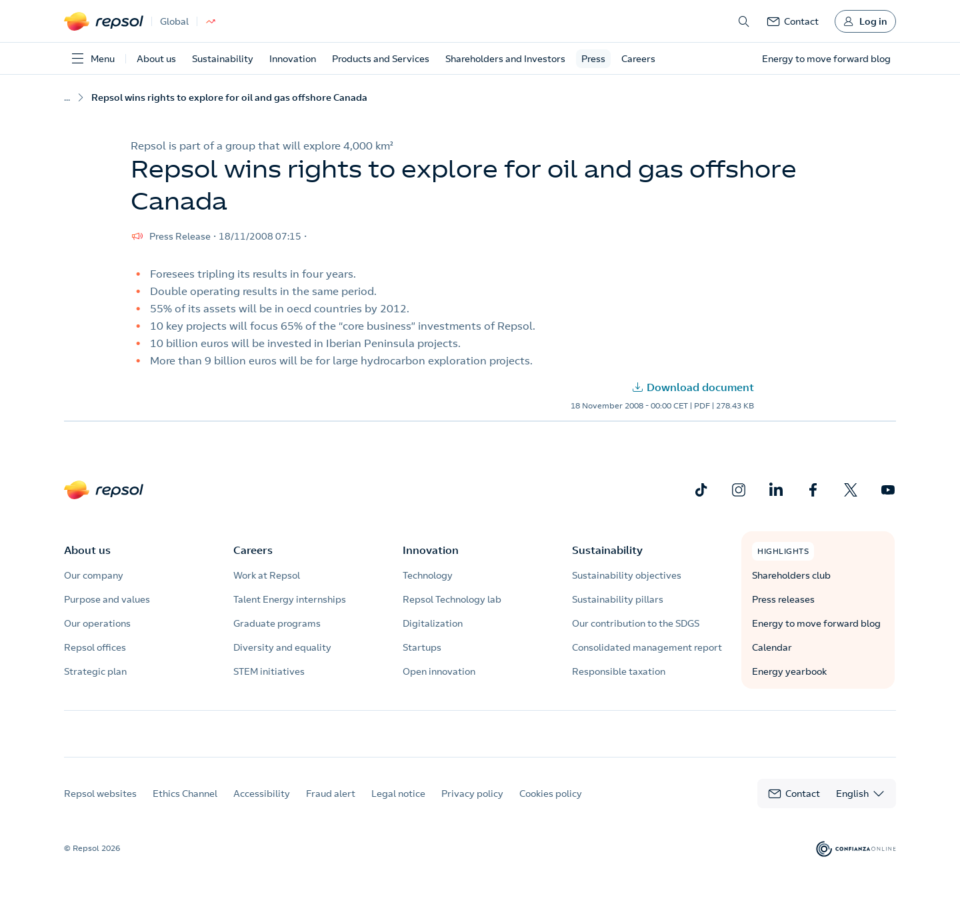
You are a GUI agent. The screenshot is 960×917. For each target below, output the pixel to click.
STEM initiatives (269, 671)
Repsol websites (100, 806)
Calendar (772, 647)
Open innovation (439, 671)
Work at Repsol (266, 575)
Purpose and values (107, 599)
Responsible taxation (618, 671)
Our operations (97, 623)
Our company (93, 575)
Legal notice (398, 806)
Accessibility (261, 806)
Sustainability (222, 59)
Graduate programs (277, 623)
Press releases (783, 599)
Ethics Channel (185, 806)
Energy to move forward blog (816, 623)
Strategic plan (95, 671)
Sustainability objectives (626, 575)
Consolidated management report (647, 647)
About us (156, 59)
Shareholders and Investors (505, 59)
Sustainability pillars (617, 599)
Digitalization (433, 623)
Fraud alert (330, 806)
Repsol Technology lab (452, 599)
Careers (638, 59)
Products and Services (380, 59)
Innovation (292, 59)
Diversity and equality (282, 647)
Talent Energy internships (289, 599)
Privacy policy (472, 806)
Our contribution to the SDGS (635, 623)
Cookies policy (550, 806)
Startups (422, 647)
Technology (428, 575)
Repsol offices (95, 647)
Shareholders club (791, 575)
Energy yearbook (789, 671)
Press (593, 59)
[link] (793, 21)
